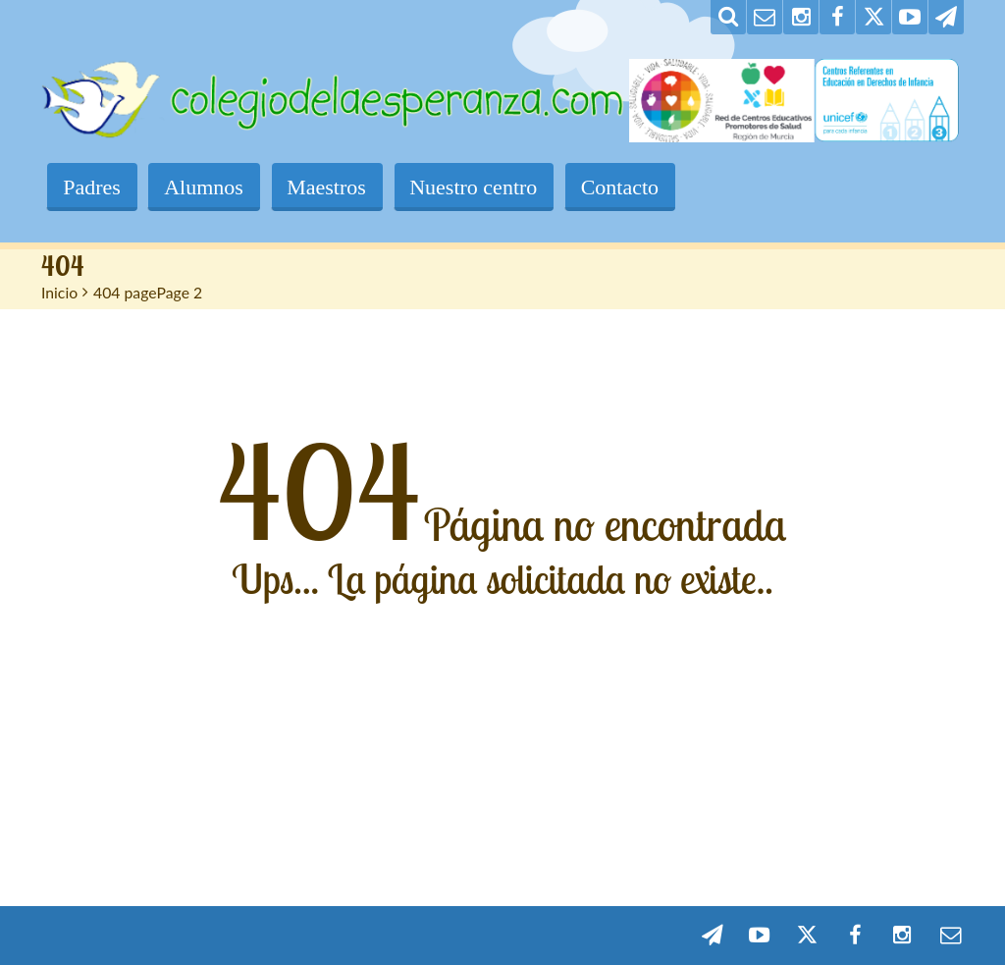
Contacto (626, 187)
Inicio (59, 292)
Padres (93, 187)
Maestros (330, 187)
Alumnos (206, 187)
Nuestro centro (479, 187)
